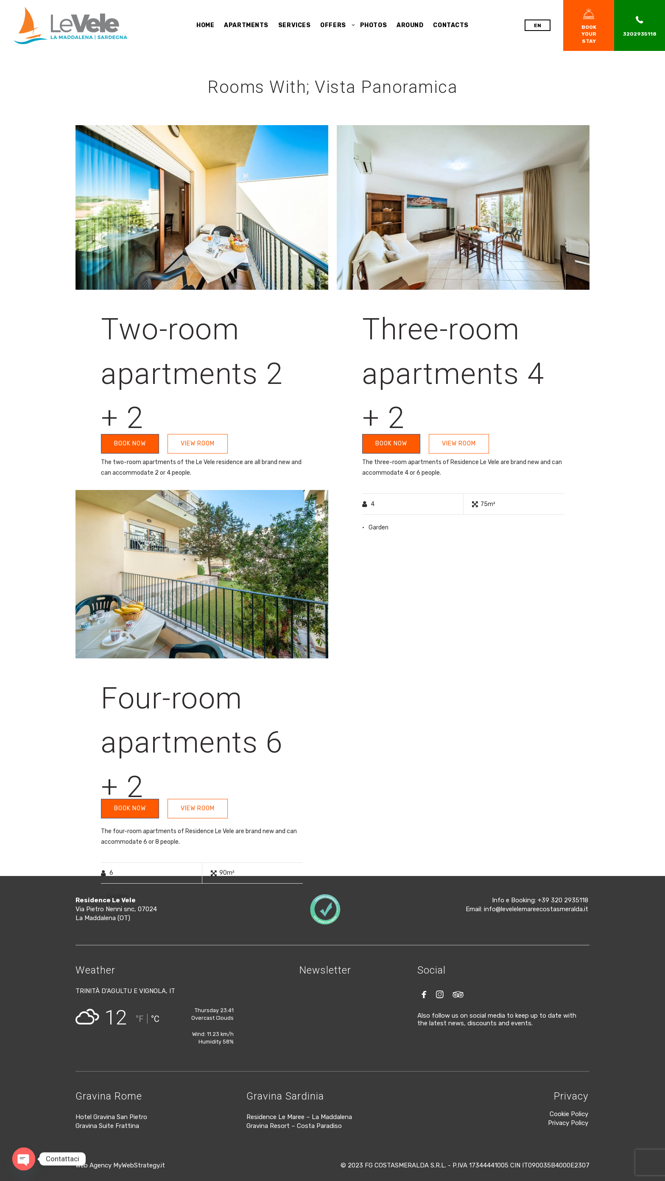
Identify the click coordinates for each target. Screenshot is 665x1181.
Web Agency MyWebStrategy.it (120, 1165)
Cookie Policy (569, 1114)
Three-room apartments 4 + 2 (453, 373)
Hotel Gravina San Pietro (111, 1117)
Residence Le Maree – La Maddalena (299, 1117)
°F (140, 1019)
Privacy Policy (568, 1123)
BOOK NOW (130, 443)
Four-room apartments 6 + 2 (192, 742)
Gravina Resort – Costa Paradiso (294, 1126)
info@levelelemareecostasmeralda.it (536, 909)
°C (155, 1019)
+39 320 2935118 (563, 900)
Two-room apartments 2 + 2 (192, 373)
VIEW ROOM (198, 443)
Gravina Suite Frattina (107, 1126)
